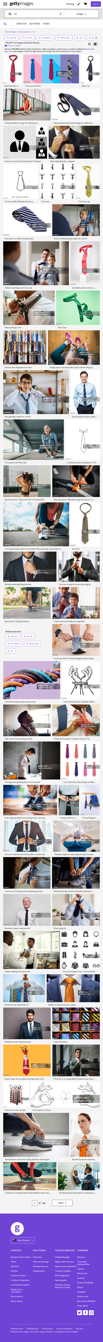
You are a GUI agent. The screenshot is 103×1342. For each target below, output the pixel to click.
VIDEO (46, 23)
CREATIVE (21, 23)
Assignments (39, 1271)
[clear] (62, 14)
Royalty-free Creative (21, 1257)
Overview (37, 1257)
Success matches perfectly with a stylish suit (25, 854)
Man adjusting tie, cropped (62, 161)
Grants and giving (85, 1282)
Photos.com (82, 1296)
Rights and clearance (64, 1261)
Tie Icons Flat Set (33, 86)
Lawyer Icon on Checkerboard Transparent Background (30, 161)
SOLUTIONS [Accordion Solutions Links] (39, 1250)
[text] (36, 14)
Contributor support (20, 1284)
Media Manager (62, 1257)
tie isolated (45, 38)
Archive (14, 1271)
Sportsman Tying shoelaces (17, 621)
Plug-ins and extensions (65, 1266)
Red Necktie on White (15, 86)
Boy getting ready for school (18, 416)
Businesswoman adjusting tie (85, 1159)
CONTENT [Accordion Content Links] (16, 1250)
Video (13, 1261)
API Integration (62, 1275)
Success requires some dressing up (75, 584)
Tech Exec (62, 327)
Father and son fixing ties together (69, 621)
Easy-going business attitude (85, 416)
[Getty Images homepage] (21, 4)
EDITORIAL (34, 23)
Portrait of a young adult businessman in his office (76, 1078)
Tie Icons (45, 201)
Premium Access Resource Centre (62, 1285)
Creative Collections (20, 1280)
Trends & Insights (63, 1271)
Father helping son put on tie (17, 971)
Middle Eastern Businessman (18, 1041)
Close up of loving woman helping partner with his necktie (31, 891)
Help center (82, 1305)
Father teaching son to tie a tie (18, 287)
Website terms (17, 1328)
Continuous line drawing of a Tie (81, 462)
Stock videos (17, 1301)
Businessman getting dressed (18, 584)
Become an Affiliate (86, 1301)
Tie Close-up (84, 201)
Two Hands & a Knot (41, 1110)
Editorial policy (33, 1328)
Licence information (64, 1328)
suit (79, 38)
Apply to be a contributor (17, 1290)
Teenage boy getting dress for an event (22, 782)
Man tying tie (60, 928)
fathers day (64, 38)
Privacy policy (47, 1328)
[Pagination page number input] (34, 1203)
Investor (81, 1278)
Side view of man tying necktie (18, 738)
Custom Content (18, 1275)
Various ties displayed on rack (18, 367)
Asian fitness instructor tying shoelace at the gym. (27, 1159)
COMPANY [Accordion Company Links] (82, 1250)
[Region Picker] (23, 1240)
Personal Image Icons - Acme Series (79, 971)
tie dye (93, 38)
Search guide (61, 1280)
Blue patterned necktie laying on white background (77, 123)
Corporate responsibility (83, 1262)
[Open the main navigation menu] (5, 4)
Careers (80, 1269)
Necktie (76, 548)
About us (81, 1257)
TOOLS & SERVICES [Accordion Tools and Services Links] (65, 1250)
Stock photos (17, 1296)
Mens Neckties (61, 1041)
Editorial (15, 1266)
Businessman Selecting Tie (17, 1004)
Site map (79, 1328)
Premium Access (40, 1266)
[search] (11, 14)
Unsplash (81, 1292)
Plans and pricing (40, 1261)
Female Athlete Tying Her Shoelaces (21, 123)
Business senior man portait (17, 928)
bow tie (27, 38)
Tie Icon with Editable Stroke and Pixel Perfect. (26, 201)
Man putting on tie (13, 327)
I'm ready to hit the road (15, 462)
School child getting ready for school (70, 238)
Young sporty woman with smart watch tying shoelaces (74, 367)
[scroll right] (96, 37)
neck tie (11, 38)
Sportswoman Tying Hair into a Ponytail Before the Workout (32, 499)
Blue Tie (86, 86)
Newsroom (82, 1273)
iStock (80, 1287)
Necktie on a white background (19, 238)
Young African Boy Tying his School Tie (71, 738)
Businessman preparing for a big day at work (79, 1192)
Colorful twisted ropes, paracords (20, 701)
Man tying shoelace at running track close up (25, 817)
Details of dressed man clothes (62, 1004)
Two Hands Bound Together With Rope (81, 701)
